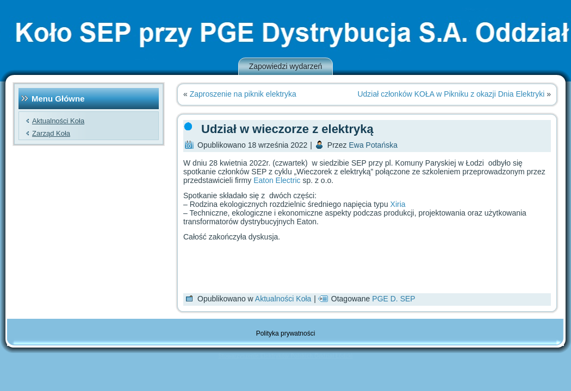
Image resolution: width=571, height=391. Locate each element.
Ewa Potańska (373, 145)
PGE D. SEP (393, 298)
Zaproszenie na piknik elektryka (243, 94)
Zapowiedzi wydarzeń (285, 66)
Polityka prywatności (285, 333)
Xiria (398, 204)
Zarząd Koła (51, 133)
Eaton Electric (276, 180)
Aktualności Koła (58, 121)
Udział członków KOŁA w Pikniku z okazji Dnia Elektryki (450, 94)
